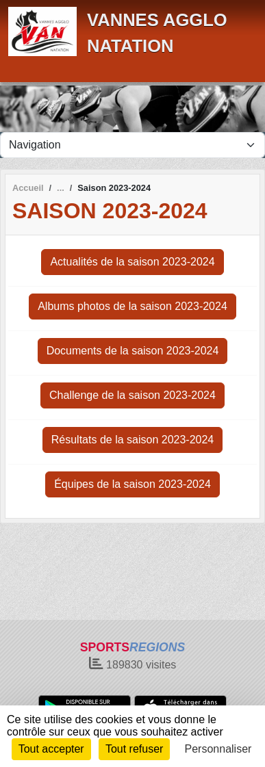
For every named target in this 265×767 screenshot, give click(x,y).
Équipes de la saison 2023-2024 (132, 484)
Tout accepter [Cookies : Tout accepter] (51, 749)
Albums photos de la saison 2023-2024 (132, 306)
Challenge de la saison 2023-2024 (132, 395)
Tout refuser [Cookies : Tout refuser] (134, 749)
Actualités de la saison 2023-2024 (132, 262)
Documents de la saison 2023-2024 (133, 350)
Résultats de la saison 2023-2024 (132, 439)
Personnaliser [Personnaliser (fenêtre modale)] (218, 749)
